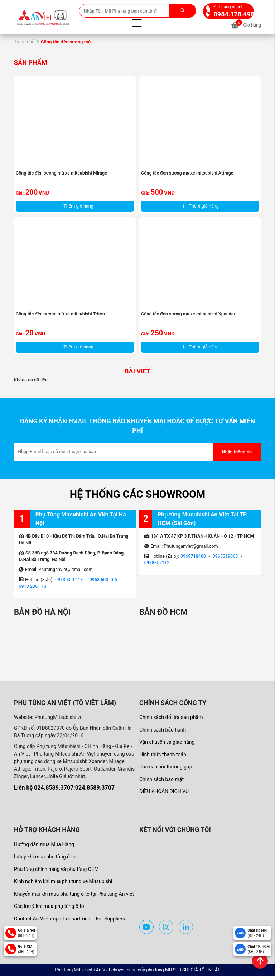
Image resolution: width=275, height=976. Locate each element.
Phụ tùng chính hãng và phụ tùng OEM (56, 869)
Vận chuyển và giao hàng (166, 742)
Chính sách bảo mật (161, 779)
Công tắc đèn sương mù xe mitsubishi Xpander (188, 313)
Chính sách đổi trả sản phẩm (171, 717)
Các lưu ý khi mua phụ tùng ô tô (49, 906)
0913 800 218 (69, 579)
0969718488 (193, 556)
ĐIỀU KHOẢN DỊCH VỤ (164, 791)
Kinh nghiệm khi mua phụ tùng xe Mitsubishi (63, 881)
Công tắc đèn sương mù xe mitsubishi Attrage (187, 173)
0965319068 (225, 556)
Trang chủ (24, 41)
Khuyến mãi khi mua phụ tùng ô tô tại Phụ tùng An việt (74, 894)
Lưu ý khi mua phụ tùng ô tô (45, 857)
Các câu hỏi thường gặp (165, 767)
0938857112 (157, 562)
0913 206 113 (33, 586)
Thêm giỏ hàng (74, 206)
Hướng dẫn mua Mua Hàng (44, 844)
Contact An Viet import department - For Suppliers (69, 919)
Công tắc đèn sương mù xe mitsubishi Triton (60, 313)
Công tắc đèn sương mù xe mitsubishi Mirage (61, 173)
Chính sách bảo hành (162, 730)
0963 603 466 (103, 579)
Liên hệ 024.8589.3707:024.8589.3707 (64, 787)
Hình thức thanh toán (162, 754)
